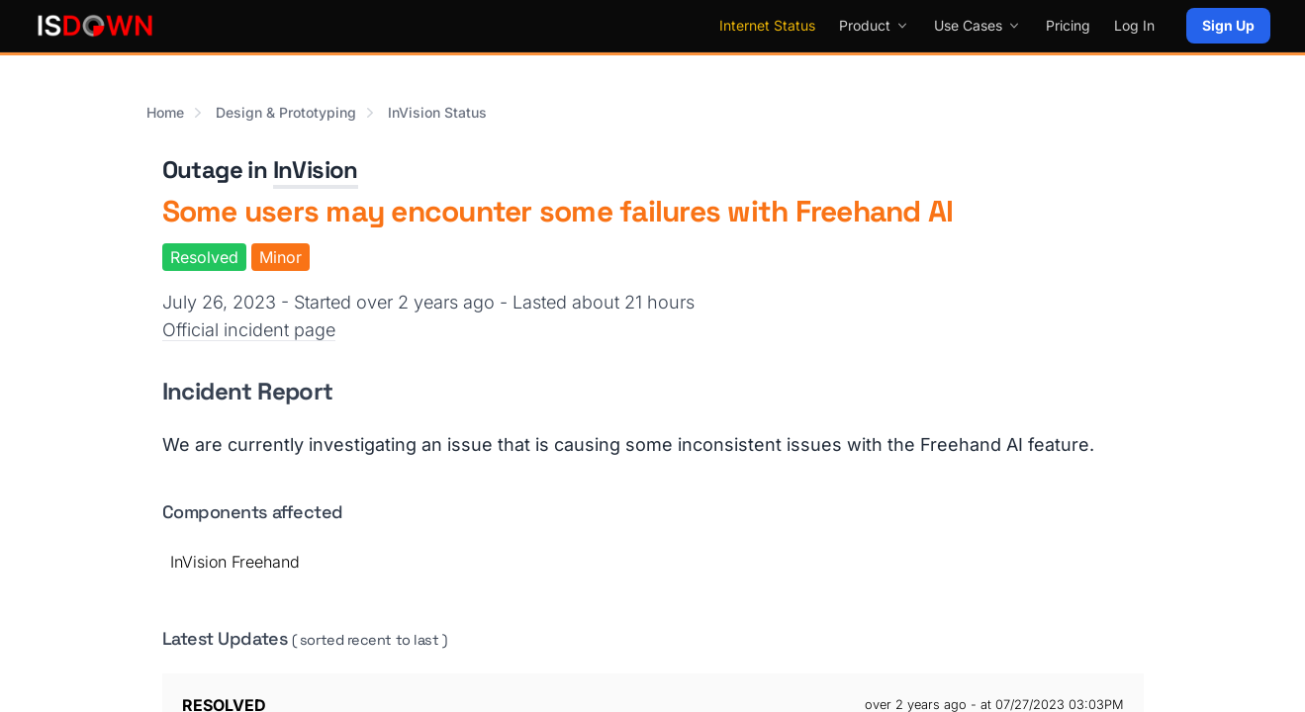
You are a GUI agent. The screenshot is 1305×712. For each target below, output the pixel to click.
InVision (315, 169)
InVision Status (437, 112)
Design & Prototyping (286, 112)
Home (165, 112)
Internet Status (767, 25)
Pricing (1068, 25)
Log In (1134, 25)
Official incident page (248, 329)
